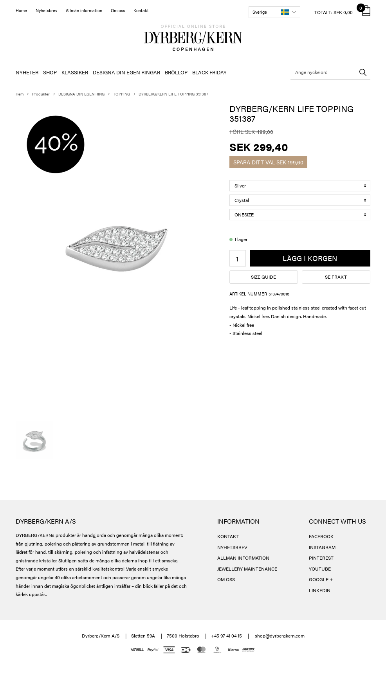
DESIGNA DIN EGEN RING (81, 94)
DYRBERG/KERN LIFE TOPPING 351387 (173, 94)
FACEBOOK (321, 536)
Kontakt (141, 10)
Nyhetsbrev (46, 10)
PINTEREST (321, 557)
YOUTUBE (320, 568)
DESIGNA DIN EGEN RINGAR (126, 72)
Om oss (118, 10)
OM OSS (226, 579)
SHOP (50, 72)
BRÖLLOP (176, 72)
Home (21, 10)
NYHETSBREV (232, 547)
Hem (19, 94)
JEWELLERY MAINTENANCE (247, 568)
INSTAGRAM (322, 547)
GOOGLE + (321, 579)
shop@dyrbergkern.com (280, 635)
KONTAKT (228, 536)
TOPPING (121, 94)
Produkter (41, 94)
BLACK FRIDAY (209, 72)
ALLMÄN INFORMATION (243, 557)
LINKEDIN (319, 590)
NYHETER (27, 72)
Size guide (263, 276)
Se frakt (336, 276)
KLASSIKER (74, 72)
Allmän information (84, 10)
